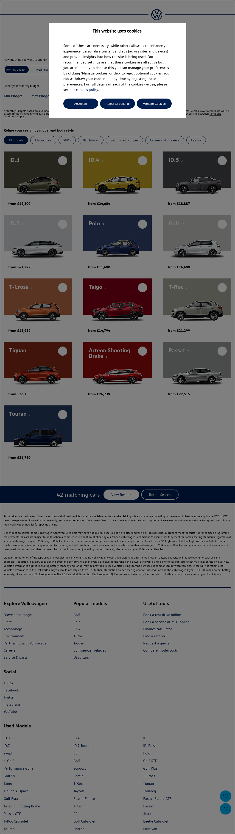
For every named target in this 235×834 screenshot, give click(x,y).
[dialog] (117, 417)
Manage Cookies (154, 103)
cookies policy (87, 90)
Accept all (80, 103)
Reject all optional (117, 103)
